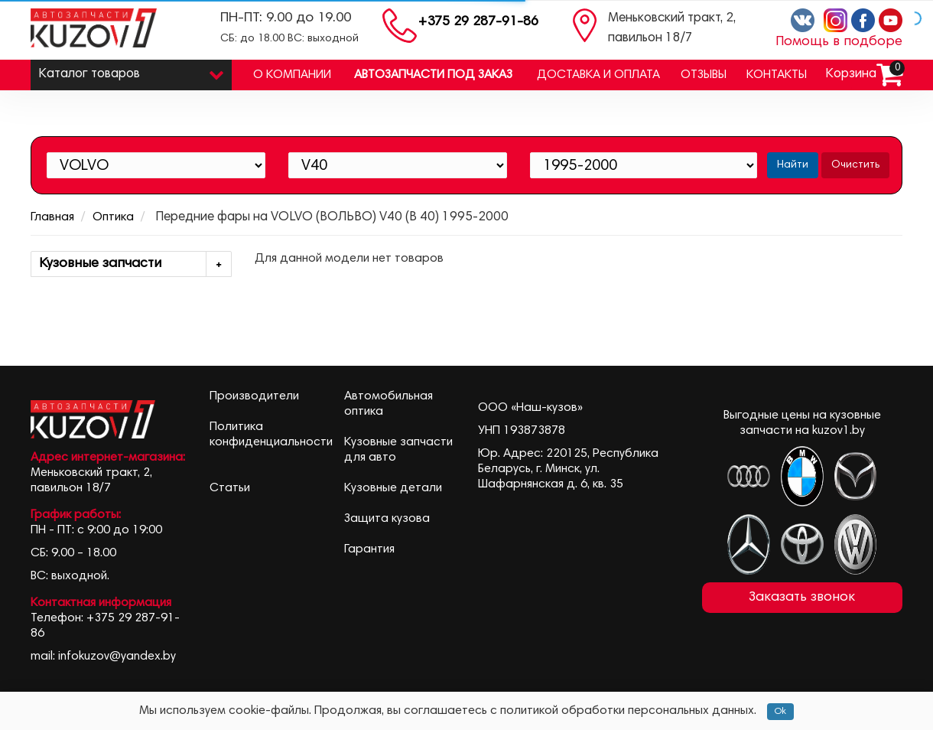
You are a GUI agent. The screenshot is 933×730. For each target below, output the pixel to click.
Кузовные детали (393, 488)
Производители (254, 396)
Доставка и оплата (598, 75)
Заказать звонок (802, 598)
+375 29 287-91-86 (478, 22)
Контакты (776, 75)
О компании (292, 75)
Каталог (131, 71)
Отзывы (704, 75)
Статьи (230, 488)
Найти (792, 165)
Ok (780, 711)
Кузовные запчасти (135, 264)
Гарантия (369, 549)
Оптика (113, 217)
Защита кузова (387, 519)
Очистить (855, 165)
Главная (52, 217)
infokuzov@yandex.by (117, 656)
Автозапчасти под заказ (433, 75)
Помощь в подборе (838, 42)
